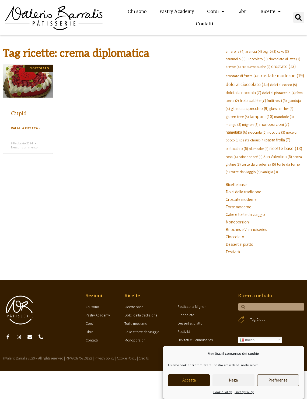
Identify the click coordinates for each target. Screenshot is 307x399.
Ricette (270, 11)
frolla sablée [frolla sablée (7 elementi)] (253, 100)
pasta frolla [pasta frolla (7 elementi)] (278, 139)
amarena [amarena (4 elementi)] (235, 51)
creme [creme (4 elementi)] (233, 66)
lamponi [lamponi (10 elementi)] (261, 116)
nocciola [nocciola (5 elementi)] (257, 132)
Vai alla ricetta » (25, 128)
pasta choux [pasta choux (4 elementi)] (252, 139)
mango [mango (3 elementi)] (233, 124)
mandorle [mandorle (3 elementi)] (284, 116)
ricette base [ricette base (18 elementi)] (285, 148)
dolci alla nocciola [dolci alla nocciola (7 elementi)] (243, 92)
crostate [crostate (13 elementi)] (283, 66)
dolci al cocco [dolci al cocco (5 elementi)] (283, 84)
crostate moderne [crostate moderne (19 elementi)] (281, 75)
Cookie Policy (222, 392)
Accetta (189, 380)
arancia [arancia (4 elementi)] (253, 51)
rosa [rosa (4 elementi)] (232, 156)
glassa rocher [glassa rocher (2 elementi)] (281, 108)
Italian (247, 340)
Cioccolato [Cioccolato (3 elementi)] (257, 58)
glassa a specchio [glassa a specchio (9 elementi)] (249, 108)
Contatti (204, 24)
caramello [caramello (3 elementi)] (236, 58)
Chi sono (137, 11)
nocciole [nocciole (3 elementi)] (276, 132)
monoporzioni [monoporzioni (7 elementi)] (274, 124)
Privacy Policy (244, 392)
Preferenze (278, 380)
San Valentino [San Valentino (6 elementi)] (277, 156)
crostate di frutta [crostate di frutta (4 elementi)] (242, 75)
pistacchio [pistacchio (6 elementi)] (237, 148)
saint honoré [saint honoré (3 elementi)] (251, 156)
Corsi (215, 11)
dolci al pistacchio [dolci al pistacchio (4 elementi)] (279, 92)
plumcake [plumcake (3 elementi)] (258, 148)
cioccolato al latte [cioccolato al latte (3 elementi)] (284, 58)
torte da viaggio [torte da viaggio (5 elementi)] (246, 171)
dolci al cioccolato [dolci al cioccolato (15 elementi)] (247, 84)
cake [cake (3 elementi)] (283, 51)
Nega (233, 380)
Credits (144, 358)
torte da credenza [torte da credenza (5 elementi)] (259, 164)
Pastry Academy (176, 11)
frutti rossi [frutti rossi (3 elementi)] (277, 100)
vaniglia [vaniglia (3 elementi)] (269, 171)
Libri (242, 11)
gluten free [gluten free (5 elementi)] (237, 116)
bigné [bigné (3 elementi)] (269, 51)
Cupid (19, 113)
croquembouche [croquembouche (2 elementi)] (256, 67)
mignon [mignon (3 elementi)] (250, 124)
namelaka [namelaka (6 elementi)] (236, 132)
